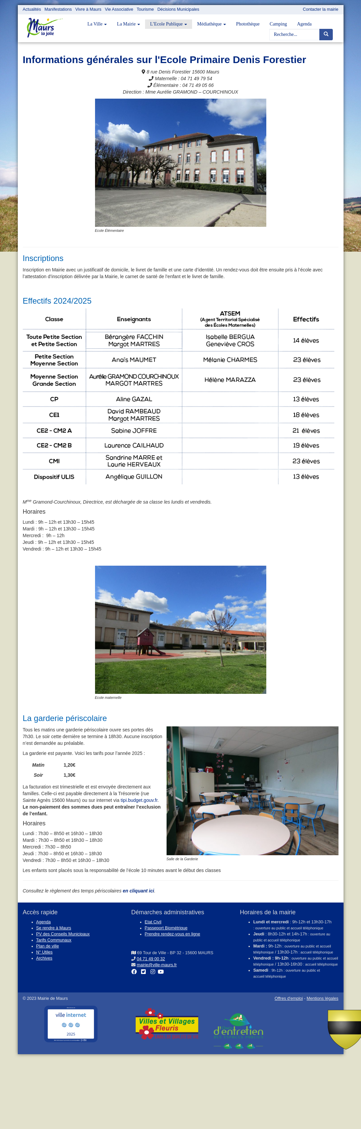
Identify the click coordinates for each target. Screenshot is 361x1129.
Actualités (32, 9)
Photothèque (248, 24)
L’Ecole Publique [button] (168, 24)
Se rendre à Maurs (53, 928)
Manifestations (58, 9)
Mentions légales (323, 998)
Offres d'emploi (289, 998)
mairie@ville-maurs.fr (157, 965)
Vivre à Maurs (88, 9)
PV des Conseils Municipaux (63, 934)
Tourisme (145, 9)
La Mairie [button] (128, 24)
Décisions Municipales (178, 9)
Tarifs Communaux (54, 940)
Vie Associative (119, 9)
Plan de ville (47, 946)
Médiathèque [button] (211, 24)
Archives (44, 958)
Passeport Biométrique (166, 928)
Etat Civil (153, 922)
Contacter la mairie (321, 9)
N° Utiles (44, 952)
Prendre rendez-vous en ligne (172, 934)
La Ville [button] (97, 24)
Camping (278, 24)
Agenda (304, 24)
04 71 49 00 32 (151, 959)
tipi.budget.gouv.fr (139, 800)
